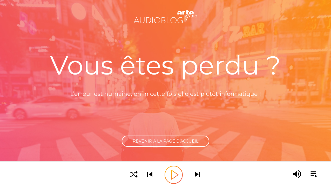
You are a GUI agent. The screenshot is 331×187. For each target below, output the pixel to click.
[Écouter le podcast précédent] (150, 175)
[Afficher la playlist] (310, 174)
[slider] (165, 161)
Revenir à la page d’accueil (165, 141)
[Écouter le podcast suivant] (197, 175)
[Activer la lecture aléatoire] (133, 174)
